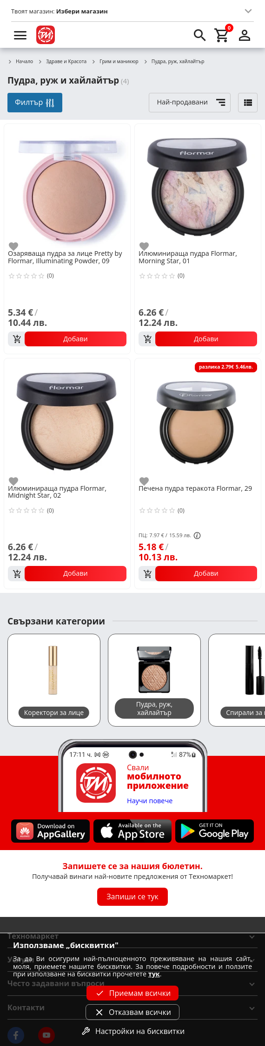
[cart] (222, 35)
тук (154, 973)
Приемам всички (132, 993)
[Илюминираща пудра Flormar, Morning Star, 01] (198, 186)
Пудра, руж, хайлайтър (174, 62)
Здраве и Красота (62, 62)
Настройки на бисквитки (132, 1031)
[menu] (20, 35)
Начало (20, 62)
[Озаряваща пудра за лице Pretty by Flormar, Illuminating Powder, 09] (67, 186)
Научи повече (149, 801)
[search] (200, 35)
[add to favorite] (19, 246)
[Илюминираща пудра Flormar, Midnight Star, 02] (67, 420)
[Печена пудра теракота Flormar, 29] (198, 420)
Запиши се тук (132, 896)
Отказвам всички (132, 1012)
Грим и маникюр (115, 62)
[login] (244, 35)
